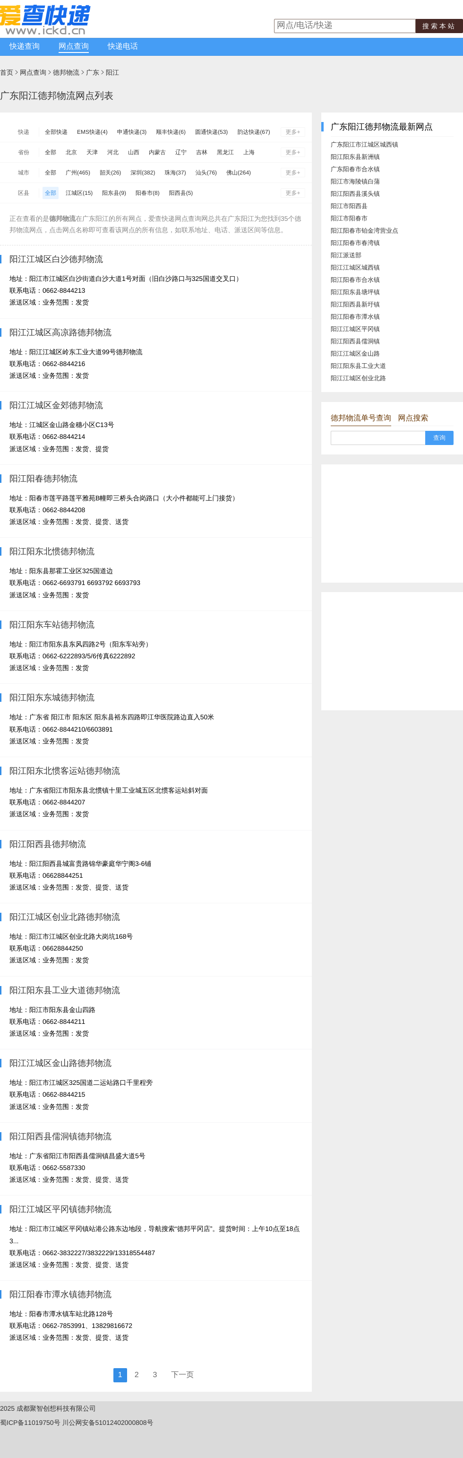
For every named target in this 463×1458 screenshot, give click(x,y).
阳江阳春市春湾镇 (355, 242)
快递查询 (24, 47)
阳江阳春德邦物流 (43, 478)
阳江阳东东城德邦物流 (51, 697)
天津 (92, 152)
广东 (92, 72)
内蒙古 (157, 152)
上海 (249, 152)
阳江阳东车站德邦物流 (51, 624)
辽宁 (181, 152)
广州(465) (78, 172)
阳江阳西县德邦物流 (47, 844)
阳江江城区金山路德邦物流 (60, 1063)
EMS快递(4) (92, 132)
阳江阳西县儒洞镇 (355, 341)
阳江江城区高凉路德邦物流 (60, 332)
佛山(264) (238, 172)
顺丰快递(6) (171, 132)
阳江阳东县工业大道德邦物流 (64, 990)
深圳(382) (142, 172)
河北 (113, 152)
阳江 (112, 72)
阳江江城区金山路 (355, 353)
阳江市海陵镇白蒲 (355, 181)
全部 (50, 152)
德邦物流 (66, 72)
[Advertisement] (392, 523)
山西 (133, 152)
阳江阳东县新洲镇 (355, 156)
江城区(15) (79, 193)
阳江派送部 (346, 255)
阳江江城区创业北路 (358, 378)
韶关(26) (110, 172)
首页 (6, 72)
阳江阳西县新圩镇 (355, 304)
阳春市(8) (148, 193)
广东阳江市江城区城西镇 (364, 144)
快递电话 (123, 47)
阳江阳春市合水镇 (355, 279)
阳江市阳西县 (349, 206)
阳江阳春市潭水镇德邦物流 (60, 1294)
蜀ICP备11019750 (27, 1422)
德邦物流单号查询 (361, 418)
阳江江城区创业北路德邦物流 (64, 917)
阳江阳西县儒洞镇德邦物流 (60, 1136)
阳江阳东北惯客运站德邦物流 (64, 771)
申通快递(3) (132, 132)
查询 (439, 437)
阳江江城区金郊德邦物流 (56, 405)
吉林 (201, 152)
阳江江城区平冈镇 (355, 328)
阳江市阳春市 (349, 218)
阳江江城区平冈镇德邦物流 (60, 1209)
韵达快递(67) (253, 132)
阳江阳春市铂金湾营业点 (364, 230)
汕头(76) (206, 172)
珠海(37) (175, 172)
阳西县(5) (181, 193)
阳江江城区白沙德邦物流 (56, 259)
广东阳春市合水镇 (355, 169)
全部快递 (56, 132)
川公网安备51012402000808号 (108, 1422)
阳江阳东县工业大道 (358, 365)
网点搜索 (413, 418)
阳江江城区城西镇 (355, 267)
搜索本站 (439, 26)
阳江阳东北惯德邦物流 (51, 551)
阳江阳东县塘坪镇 (355, 292)
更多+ (292, 132)
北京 (71, 152)
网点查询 (74, 47)
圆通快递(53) (211, 132)
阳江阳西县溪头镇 (355, 193)
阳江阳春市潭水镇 (355, 316)
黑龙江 (225, 152)
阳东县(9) (114, 193)
